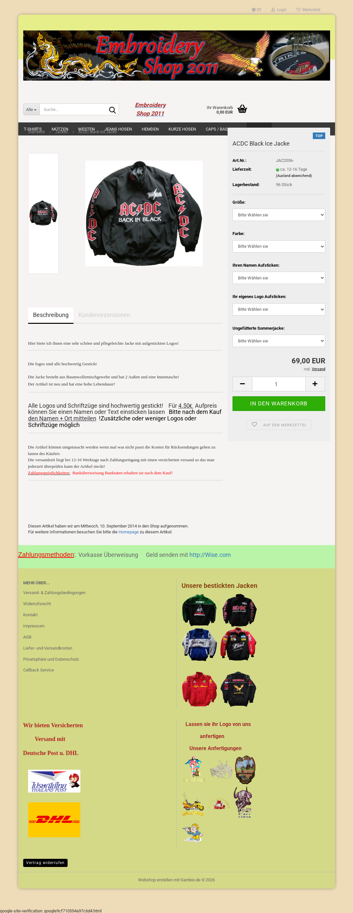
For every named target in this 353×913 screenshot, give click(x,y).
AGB (27, 635)
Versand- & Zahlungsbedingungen (54, 591)
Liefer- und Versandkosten (47, 646)
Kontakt (30, 613)
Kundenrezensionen (104, 314)
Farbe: (239, 233)
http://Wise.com (210, 553)
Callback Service (38, 668)
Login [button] (279, 10)
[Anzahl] (278, 384)
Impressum (33, 624)
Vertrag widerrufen (45, 861)
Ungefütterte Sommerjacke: (259, 328)
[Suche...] (31, 109)
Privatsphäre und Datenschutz (51, 657)
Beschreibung (51, 314)
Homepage (129, 530)
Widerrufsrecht (37, 602)
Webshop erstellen (155, 878)
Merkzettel (308, 10)
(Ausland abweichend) (294, 176)
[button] (256, 10)
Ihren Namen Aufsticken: (256, 265)
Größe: (239, 202)
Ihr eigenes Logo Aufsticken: (259, 296)
